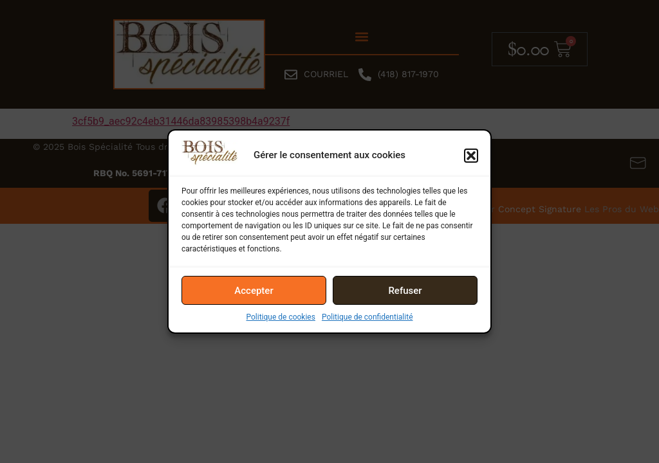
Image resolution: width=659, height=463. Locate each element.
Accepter (253, 290)
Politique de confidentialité (367, 317)
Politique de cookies (280, 317)
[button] (471, 155)
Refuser (405, 290)
